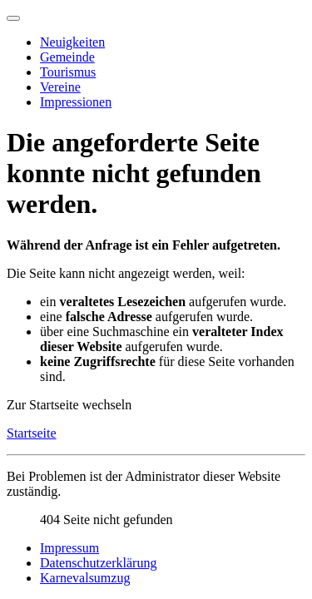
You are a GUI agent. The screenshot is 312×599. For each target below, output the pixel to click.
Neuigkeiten (72, 42)
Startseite (32, 433)
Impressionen (75, 102)
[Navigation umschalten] (13, 18)
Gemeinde (67, 57)
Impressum (69, 548)
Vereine (60, 87)
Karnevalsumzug (85, 578)
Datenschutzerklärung (98, 563)
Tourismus (68, 72)
